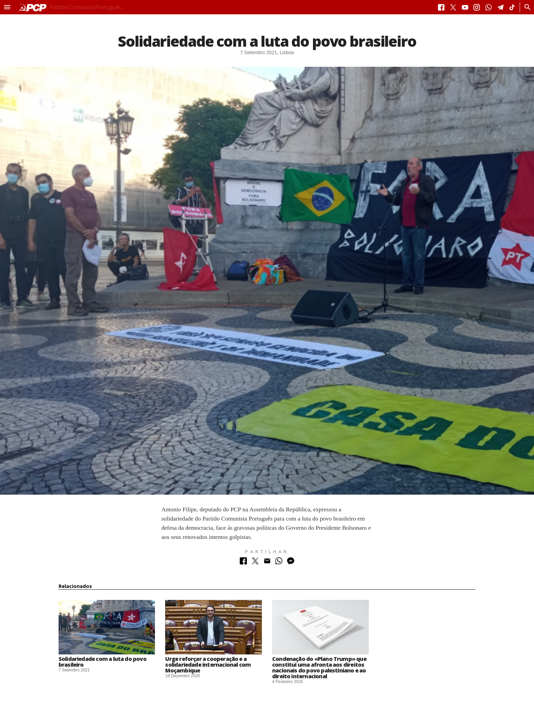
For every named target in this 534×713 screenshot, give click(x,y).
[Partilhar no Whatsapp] (278, 562)
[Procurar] (526, 7)
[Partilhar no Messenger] (290, 562)
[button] (7, 7)
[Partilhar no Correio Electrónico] (267, 562)
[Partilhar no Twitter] (255, 562)
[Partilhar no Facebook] (243, 562)
